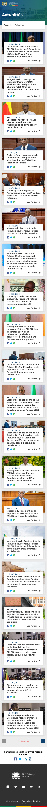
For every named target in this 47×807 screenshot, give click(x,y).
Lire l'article (33, 414)
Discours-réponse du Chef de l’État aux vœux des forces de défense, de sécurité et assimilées (22, 689)
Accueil (7, 25)
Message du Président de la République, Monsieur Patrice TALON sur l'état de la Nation (22, 513)
